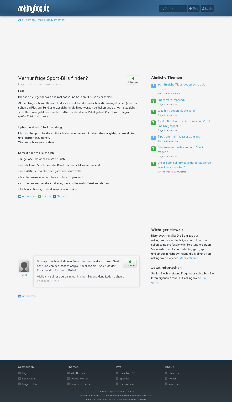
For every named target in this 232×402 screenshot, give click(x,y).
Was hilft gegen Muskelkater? (177, 110)
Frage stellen (29, 384)
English (111, 392)
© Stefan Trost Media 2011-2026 (102, 400)
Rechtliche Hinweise (90, 396)
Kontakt (173, 379)
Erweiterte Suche (81, 384)
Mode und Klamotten (51, 20)
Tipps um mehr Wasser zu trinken (180, 136)
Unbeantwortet (79, 379)
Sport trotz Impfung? (171, 100)
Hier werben (127, 384)
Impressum (175, 384)
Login (25, 373)
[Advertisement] (115, 49)
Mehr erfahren (188, 258)
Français (130, 392)
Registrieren (29, 379)
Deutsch (102, 392)
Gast (24, 275)
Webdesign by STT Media (133, 400)
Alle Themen (26, 20)
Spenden (124, 379)
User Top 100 (127, 373)
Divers (33, 84)
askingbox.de (34, 8)
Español (120, 392)
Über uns (174, 373)
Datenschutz (132, 396)
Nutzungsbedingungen (113, 396)
